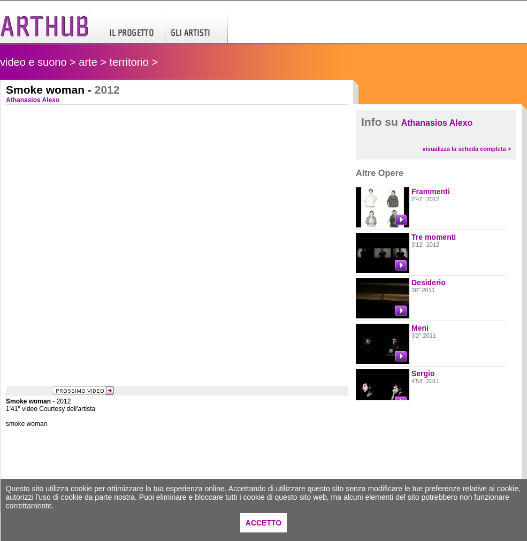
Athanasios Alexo (437, 122)
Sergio (423, 373)
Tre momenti (433, 237)
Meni (420, 328)
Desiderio (428, 282)
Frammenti (430, 191)
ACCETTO (263, 523)
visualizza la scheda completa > (467, 149)
